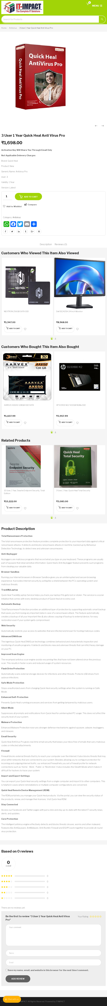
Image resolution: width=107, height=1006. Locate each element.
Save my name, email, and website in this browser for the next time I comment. (48, 970)
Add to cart (31, 197)
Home (3, 28)
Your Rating (83, 916)
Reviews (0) (61, 244)
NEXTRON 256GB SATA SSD (16, 311)
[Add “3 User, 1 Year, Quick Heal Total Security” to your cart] (65, 508)
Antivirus (13, 28)
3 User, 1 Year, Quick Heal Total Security (73, 490)
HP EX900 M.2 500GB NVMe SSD (71, 405)
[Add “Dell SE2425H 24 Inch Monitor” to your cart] (65, 329)
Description (46, 244)
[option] (53, 78)
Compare (32, 204)
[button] (87, 4)
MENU (97, 5)
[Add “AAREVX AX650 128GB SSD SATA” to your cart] (13, 422)
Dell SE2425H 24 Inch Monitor (69, 311)
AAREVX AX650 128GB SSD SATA (19, 405)
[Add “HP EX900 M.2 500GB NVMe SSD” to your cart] (65, 422)
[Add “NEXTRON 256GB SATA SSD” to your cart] (13, 329)
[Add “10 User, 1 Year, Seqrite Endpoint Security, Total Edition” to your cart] (13, 508)
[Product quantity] (7, 196)
